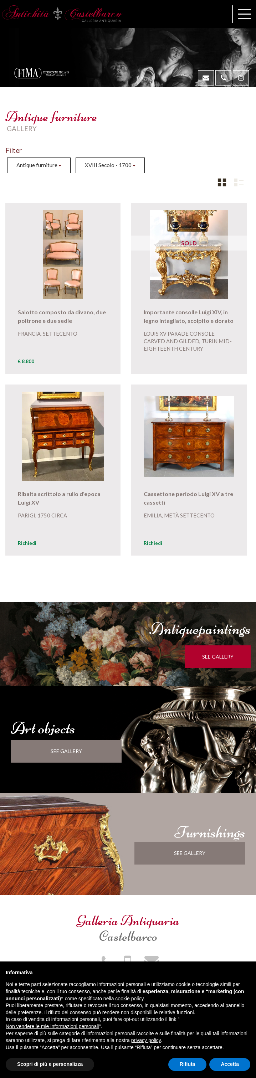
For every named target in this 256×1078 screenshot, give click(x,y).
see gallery (221, 657)
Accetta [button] (230, 1064)
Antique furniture (38, 165)
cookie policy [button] (129, 998)
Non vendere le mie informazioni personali (52, 1026)
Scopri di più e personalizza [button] (50, 1064)
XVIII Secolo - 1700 (110, 165)
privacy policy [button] (146, 1040)
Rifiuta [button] (187, 1064)
